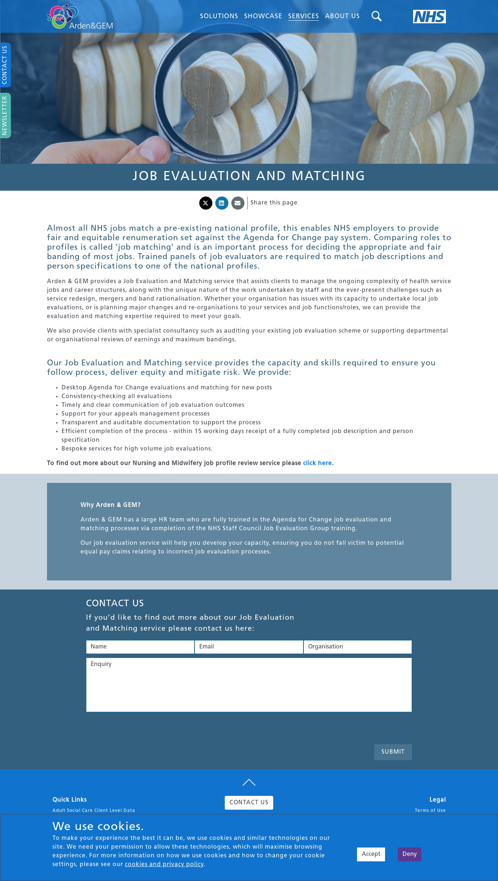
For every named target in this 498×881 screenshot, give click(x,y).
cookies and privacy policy (164, 865)
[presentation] (141, 730)
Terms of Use (430, 811)
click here (317, 464)
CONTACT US (249, 803)
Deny (410, 854)
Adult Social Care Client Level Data (93, 811)
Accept (371, 854)
